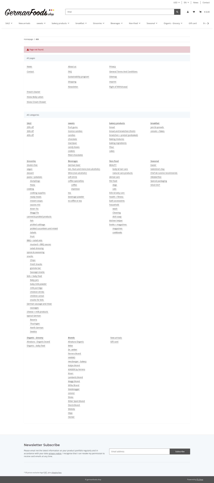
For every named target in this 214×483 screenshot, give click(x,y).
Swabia (33, 331)
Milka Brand (73, 385)
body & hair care (120, 169)
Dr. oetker (72, 349)
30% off (30, 131)
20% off (30, 127)
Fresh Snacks (36, 264)
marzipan (72, 143)
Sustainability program (78, 76)
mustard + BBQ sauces (40, 244)
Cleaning (117, 212)
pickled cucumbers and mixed (44, 228)
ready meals (35, 196)
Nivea (70, 397)
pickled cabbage (37, 224)
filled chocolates (75, 155)
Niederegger (74, 389)
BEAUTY (112, 165)
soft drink (72, 177)
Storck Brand (74, 405)
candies (71, 135)
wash (115, 208)
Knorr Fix (34, 208)
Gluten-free (32, 165)
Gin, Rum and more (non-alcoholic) (84, 169)
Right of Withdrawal (118, 86)
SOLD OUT (155, 185)
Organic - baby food (36, 345)
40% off (30, 135)
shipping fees (56, 472)
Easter (153, 165)
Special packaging (159, 181)
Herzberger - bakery (77, 361)
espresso (75, 189)
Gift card (114, 341)
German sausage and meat (39, 303)
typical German (34, 315)
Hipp (70, 413)
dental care (114, 177)
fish (31, 220)
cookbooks (117, 232)
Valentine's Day (157, 169)
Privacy (112, 66)
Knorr (70, 373)
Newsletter (73, 86)
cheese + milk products (37, 311)
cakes (111, 151)
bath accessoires (117, 200)
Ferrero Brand (74, 353)
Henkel (71, 417)
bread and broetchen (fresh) (122, 131)
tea (69, 192)
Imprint (112, 81)
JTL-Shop (200, 479)
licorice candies (75, 131)
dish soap (117, 216)
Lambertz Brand (75, 377)
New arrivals (116, 337)
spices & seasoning (35, 252)
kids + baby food (34, 276)
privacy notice (55, 453)
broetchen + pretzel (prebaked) (123, 135)
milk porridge (36, 288)
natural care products (123, 173)
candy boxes (73, 147)
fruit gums (73, 127)
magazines (117, 228)
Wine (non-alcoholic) (77, 173)
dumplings (35, 181)
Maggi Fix (34, 212)
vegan (29, 169)
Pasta (32, 185)
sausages (34, 307)
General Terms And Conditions (123, 71)
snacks (30, 256)
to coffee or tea (75, 200)
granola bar (35, 268)
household (114, 204)
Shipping (72, 81)
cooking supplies (37, 192)
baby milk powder (38, 284)
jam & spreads (157, 127)
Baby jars (34, 280)
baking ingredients (118, 143)
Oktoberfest (156, 177)
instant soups (36, 200)
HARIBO (71, 357)
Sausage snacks (37, 272)
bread (112, 127)
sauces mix (35, 204)
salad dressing (37, 248)
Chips (32, 260)
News (195, 2)
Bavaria (33, 319)
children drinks (37, 292)
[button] (188, 12)
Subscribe (180, 451)
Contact (206, 2)
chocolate (72, 139)
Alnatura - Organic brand (38, 341)
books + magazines (118, 224)
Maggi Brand (74, 381)
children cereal (37, 296)
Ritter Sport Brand (76, 401)
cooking (30, 189)
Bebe (70, 345)
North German (36, 327)
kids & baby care (116, 192)
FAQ (70, 71)
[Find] (119, 12)
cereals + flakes (157, 131)
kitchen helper (116, 220)
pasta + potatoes (34, 177)
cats (114, 189)
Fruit (32, 236)
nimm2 (71, 393)
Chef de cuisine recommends (164, 173)
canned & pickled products (39, 216)
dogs (115, 185)
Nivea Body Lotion (35, 97)
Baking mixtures (116, 139)
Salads (33, 232)
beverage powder (76, 196)
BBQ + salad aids (34, 240)
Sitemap (113, 76)
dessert (30, 173)
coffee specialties (76, 181)
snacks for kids (37, 299)
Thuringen (35, 323)
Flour (111, 147)
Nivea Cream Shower (36, 102)
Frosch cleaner (33, 91)
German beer (74, 165)
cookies (71, 151)
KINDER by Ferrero (76, 369)
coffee (74, 185)
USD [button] (175, 2)
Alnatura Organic (76, 341)
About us (72, 66)
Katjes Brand (74, 365)
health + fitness (116, 196)
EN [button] (185, 2)
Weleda (71, 409)
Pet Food (113, 181)
